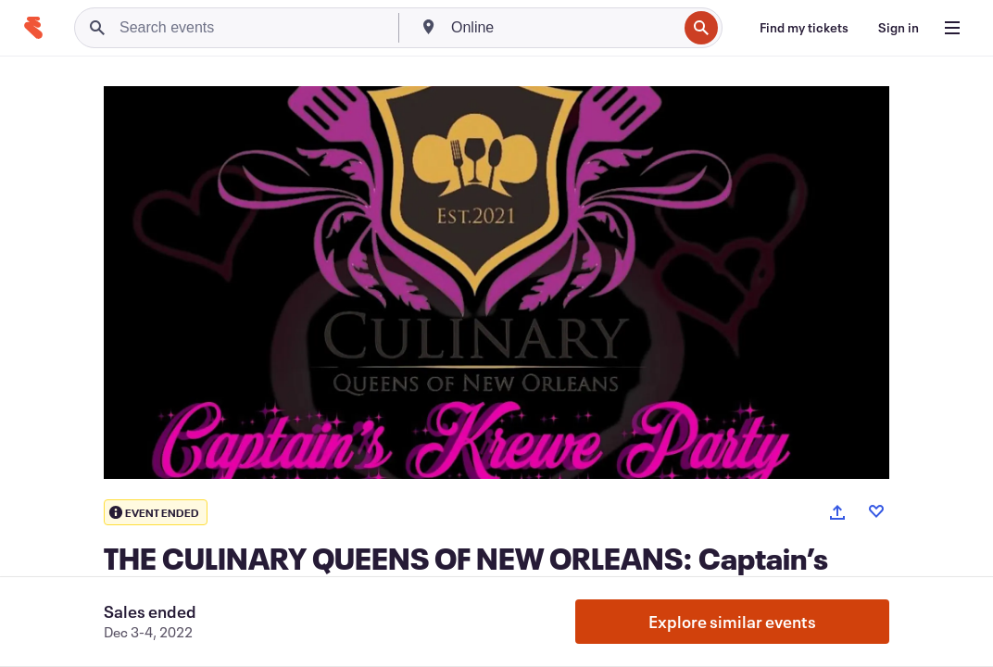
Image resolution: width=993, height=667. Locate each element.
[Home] (33, 28)
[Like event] (876, 511)
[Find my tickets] (804, 27)
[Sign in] (898, 27)
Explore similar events (732, 621)
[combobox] (562, 27)
